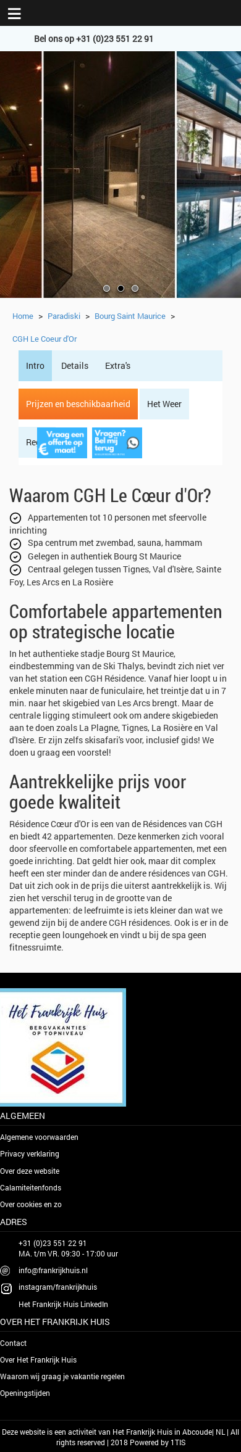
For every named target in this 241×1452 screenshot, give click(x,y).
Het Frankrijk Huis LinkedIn (63, 1304)
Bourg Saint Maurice (130, 315)
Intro (35, 365)
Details (74, 365)
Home (22, 315)
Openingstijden (25, 1393)
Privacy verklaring (29, 1153)
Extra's (117, 365)
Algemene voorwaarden (39, 1137)
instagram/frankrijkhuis (58, 1287)
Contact (13, 1343)
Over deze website (29, 1171)
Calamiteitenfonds (30, 1187)
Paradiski (64, 315)
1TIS (178, 1442)
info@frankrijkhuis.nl (53, 1270)
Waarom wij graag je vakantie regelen (62, 1376)
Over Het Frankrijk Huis (38, 1359)
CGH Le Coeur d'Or (44, 338)
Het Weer (164, 404)
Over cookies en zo (31, 1204)
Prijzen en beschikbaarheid (78, 404)
